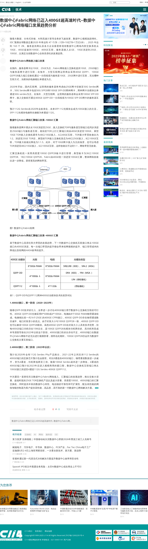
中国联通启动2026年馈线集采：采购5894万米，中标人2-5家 (74, 509)
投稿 (141, 2)
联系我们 (38, 531)
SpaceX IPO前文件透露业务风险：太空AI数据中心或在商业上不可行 (47, 466)
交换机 (72, 68)
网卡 (28, 68)
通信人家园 (10, 2)
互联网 (56, 71)
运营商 (64, 71)
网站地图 (48, 531)
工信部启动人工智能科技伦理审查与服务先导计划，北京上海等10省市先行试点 (134, 510)
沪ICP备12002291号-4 (74, 535)
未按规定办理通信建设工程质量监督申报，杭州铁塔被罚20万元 (13, 509)
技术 (19, 9)
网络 (78, 45)
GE (72, 49)
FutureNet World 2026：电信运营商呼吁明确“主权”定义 (43, 509)
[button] (143, 44)
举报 (146, 2)
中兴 (12, 376)
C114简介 (29, 531)
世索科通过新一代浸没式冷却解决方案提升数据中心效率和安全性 (45, 458)
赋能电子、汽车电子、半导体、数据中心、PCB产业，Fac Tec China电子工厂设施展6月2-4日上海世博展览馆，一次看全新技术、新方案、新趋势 (51, 449)
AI (39, 38)
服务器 (60, 49)
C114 (2, 2)
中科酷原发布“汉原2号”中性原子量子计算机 (104, 509)
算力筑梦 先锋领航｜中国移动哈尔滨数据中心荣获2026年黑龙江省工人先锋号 (51, 439)
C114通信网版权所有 (33, 540)
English (18, 2)
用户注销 (67, 540)
